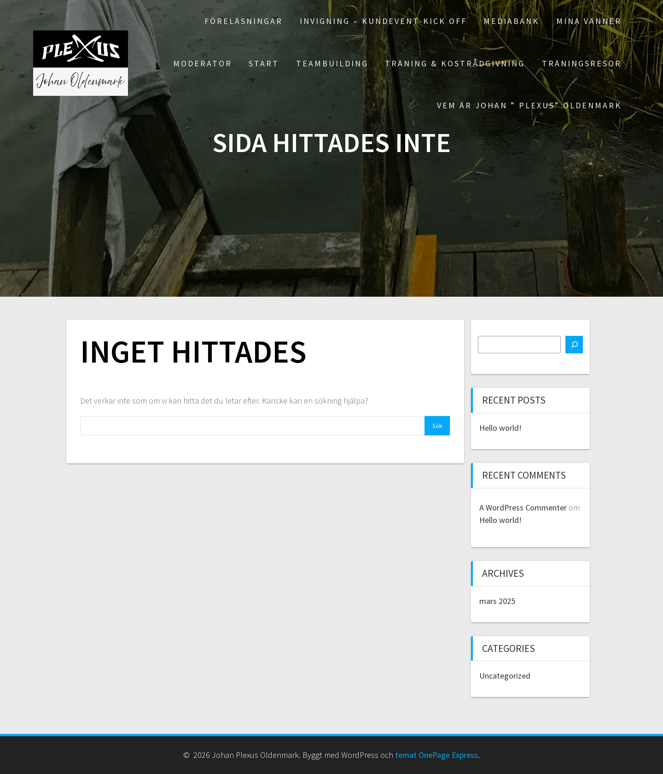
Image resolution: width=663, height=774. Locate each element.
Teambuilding (332, 63)
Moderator (202, 63)
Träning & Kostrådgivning (455, 63)
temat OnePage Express (436, 755)
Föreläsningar (243, 21)
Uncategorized (504, 675)
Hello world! (500, 427)
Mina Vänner (589, 21)
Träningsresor (582, 63)
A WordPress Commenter (523, 507)
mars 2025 (497, 601)
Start (264, 63)
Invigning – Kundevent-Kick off (383, 21)
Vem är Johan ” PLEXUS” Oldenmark (529, 105)
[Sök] (574, 344)
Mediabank (511, 21)
